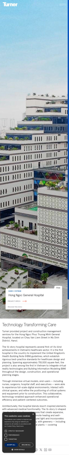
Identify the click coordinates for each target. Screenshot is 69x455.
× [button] (33, 414)
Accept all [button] (11, 445)
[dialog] (19, 432)
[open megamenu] (50, 4)
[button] (18, 449)
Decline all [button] (26, 445)
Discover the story (15, 307)
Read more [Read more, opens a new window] (20, 426)
